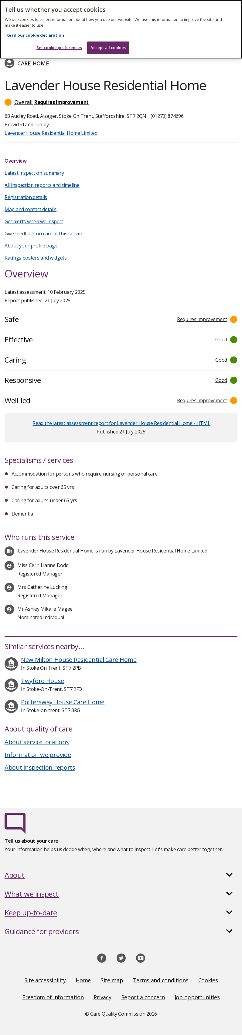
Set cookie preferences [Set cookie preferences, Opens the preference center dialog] (59, 47)
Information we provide (38, 755)
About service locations (37, 742)
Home (83, 980)
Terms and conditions (161, 980)
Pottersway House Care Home (62, 702)
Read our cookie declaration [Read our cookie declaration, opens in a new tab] (35, 35)
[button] (121, 102)
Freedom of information (53, 997)
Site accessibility (45, 980)
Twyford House (42, 681)
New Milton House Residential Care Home (79, 659)
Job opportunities (197, 997)
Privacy (102, 997)
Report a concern (143, 997)
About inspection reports (40, 767)
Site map (112, 980)
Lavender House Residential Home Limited (51, 133)
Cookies (208, 980)
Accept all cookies (108, 47)
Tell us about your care (31, 841)
